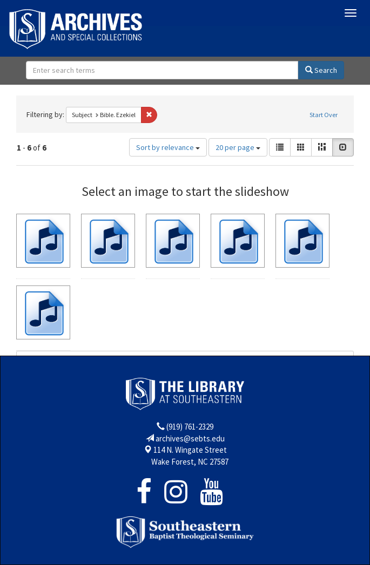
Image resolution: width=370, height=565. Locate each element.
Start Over (324, 115)
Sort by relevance (168, 147)
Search (321, 70)
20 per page (238, 147)
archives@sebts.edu (190, 438)
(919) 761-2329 (189, 426)
